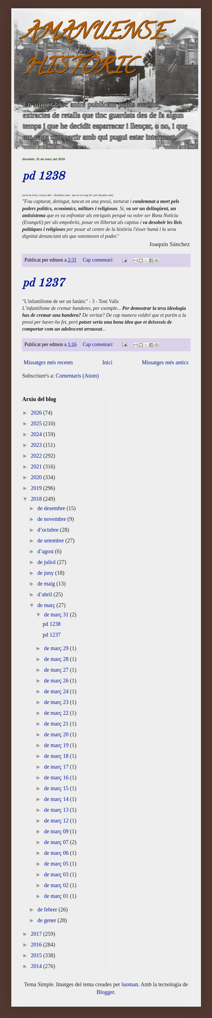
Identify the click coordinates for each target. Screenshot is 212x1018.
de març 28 (57, 659)
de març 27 (57, 670)
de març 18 (57, 756)
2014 (37, 966)
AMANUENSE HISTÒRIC (93, 51)
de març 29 (57, 648)
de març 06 (57, 853)
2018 (37, 499)
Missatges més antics (165, 362)
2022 (37, 456)
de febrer (48, 909)
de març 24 (57, 691)
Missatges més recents (48, 362)
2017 (37, 934)
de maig (46, 584)
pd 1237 (43, 283)
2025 (37, 423)
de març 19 (57, 745)
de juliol (47, 562)
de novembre (52, 519)
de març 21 (57, 724)
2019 (37, 488)
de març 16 (57, 777)
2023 (37, 445)
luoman (129, 984)
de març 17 (57, 767)
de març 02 (57, 885)
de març (46, 605)
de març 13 (57, 810)
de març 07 (57, 842)
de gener (47, 920)
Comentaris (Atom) (77, 376)
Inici (107, 362)
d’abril (45, 594)
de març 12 (57, 820)
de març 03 (57, 874)
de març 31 (57, 614)
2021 (37, 466)
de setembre (51, 540)
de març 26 (57, 680)
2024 (37, 434)
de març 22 (57, 713)
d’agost (46, 551)
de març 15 (57, 788)
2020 (37, 477)
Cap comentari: (99, 260)
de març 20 (57, 734)
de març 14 (57, 799)
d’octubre (48, 530)
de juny (46, 573)
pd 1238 (43, 176)
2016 (37, 944)
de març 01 (57, 896)
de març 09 (57, 831)
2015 (37, 955)
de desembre (52, 508)
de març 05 (57, 864)
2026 (37, 413)
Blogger (105, 992)
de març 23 (57, 702)
